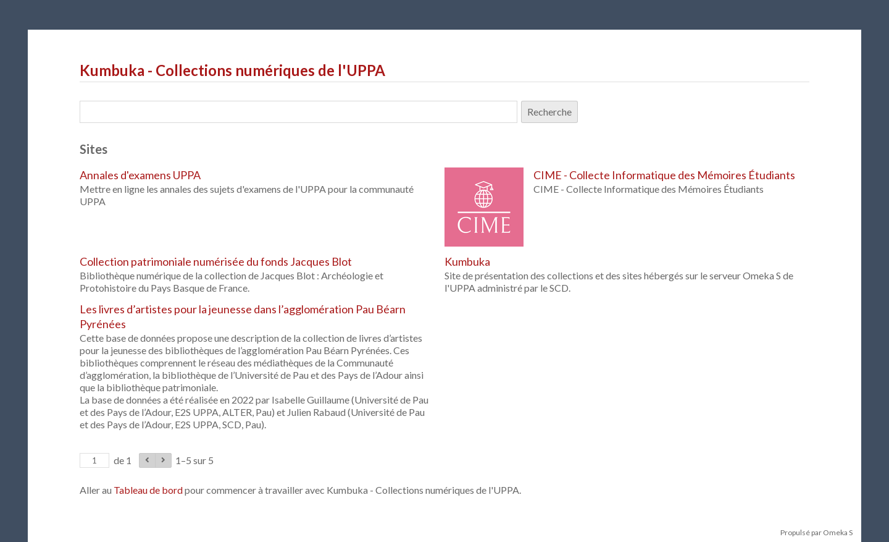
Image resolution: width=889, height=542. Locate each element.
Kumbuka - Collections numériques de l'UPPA (232, 70)
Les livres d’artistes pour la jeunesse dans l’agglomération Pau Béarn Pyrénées (243, 316)
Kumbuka (467, 261)
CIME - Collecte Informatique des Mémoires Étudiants (664, 175)
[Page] (94, 460)
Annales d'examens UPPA (140, 175)
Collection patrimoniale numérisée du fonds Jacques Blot (216, 261)
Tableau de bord (148, 490)
